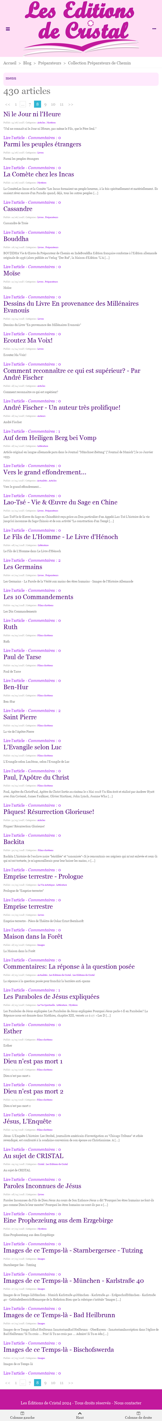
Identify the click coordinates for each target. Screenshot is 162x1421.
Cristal (41, 1164)
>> (71, 104)
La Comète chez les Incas (38, 174)
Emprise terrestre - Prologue (43, 876)
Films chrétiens (45, 605)
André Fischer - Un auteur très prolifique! (61, 407)
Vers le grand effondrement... (44, 472)
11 (62, 104)
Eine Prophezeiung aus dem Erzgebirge (58, 1220)
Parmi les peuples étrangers (42, 144)
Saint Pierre (20, 717)
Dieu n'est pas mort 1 (33, 1061)
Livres (40, 152)
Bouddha (16, 238)
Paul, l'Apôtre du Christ (36, 777)
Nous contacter (127, 1403)
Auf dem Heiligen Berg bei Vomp (49, 437)
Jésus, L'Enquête (27, 1121)
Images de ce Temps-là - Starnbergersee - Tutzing (73, 1250)
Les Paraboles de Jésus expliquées (51, 996)
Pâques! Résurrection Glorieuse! (48, 811)
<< (7, 104)
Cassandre (17, 208)
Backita (13, 841)
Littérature (42, 446)
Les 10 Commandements (38, 596)
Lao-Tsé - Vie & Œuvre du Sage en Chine (60, 502)
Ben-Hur (15, 687)
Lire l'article (14, 137)
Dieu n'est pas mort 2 (33, 1091)
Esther (12, 1031)
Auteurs (41, 416)
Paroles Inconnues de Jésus (42, 1186)
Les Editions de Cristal (60, 975)
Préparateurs (51, 217)
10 (53, 104)
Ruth (10, 626)
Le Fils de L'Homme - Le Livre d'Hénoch (60, 536)
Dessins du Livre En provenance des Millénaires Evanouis (71, 307)
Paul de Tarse (22, 657)
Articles (41, 122)
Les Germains (22, 566)
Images (41, 945)
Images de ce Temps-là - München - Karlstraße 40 (73, 1280)
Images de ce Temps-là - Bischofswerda (58, 1349)
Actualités (42, 480)
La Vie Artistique (46, 885)
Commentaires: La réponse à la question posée (69, 966)
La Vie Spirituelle (46, 1005)
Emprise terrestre (28, 906)
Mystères (51, 122)
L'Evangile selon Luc (32, 747)
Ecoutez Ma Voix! (28, 340)
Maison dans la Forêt (33, 936)
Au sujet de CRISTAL (33, 1155)
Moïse (11, 273)
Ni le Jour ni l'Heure (32, 114)
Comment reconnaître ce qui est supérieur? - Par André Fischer (71, 374)
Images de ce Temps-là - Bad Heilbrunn (59, 1315)
